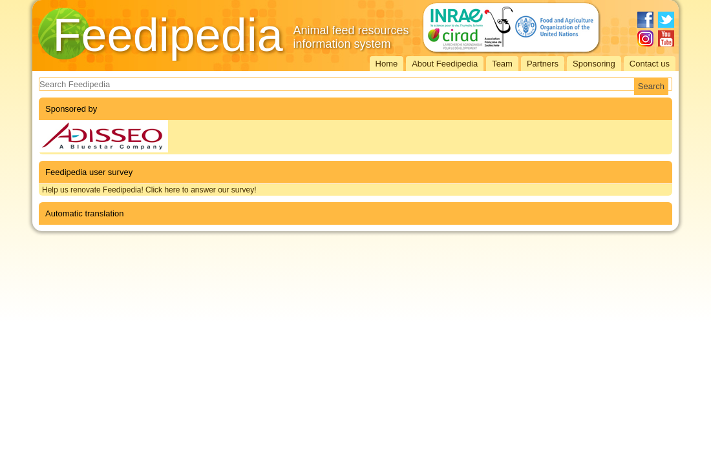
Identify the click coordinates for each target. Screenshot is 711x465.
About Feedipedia (445, 63)
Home (387, 63)
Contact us (650, 63)
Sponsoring (594, 63)
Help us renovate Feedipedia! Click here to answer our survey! (149, 189)
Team (502, 63)
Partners (542, 63)
